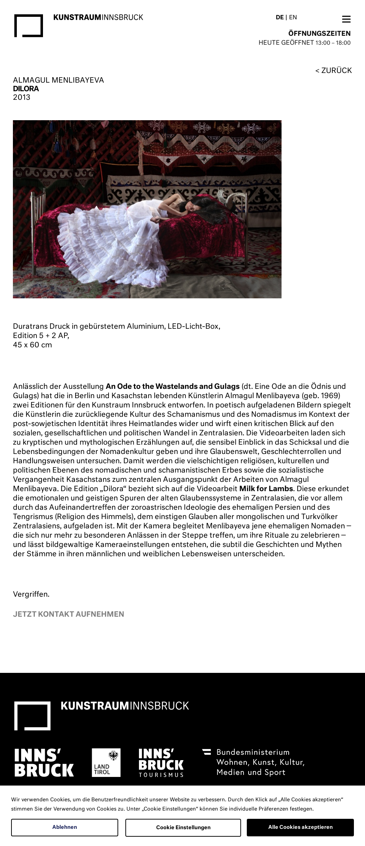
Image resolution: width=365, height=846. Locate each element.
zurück (336, 70)
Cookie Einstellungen (183, 827)
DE (280, 18)
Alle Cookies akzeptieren (300, 827)
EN (293, 18)
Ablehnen (64, 827)
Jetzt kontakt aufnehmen (68, 614)
